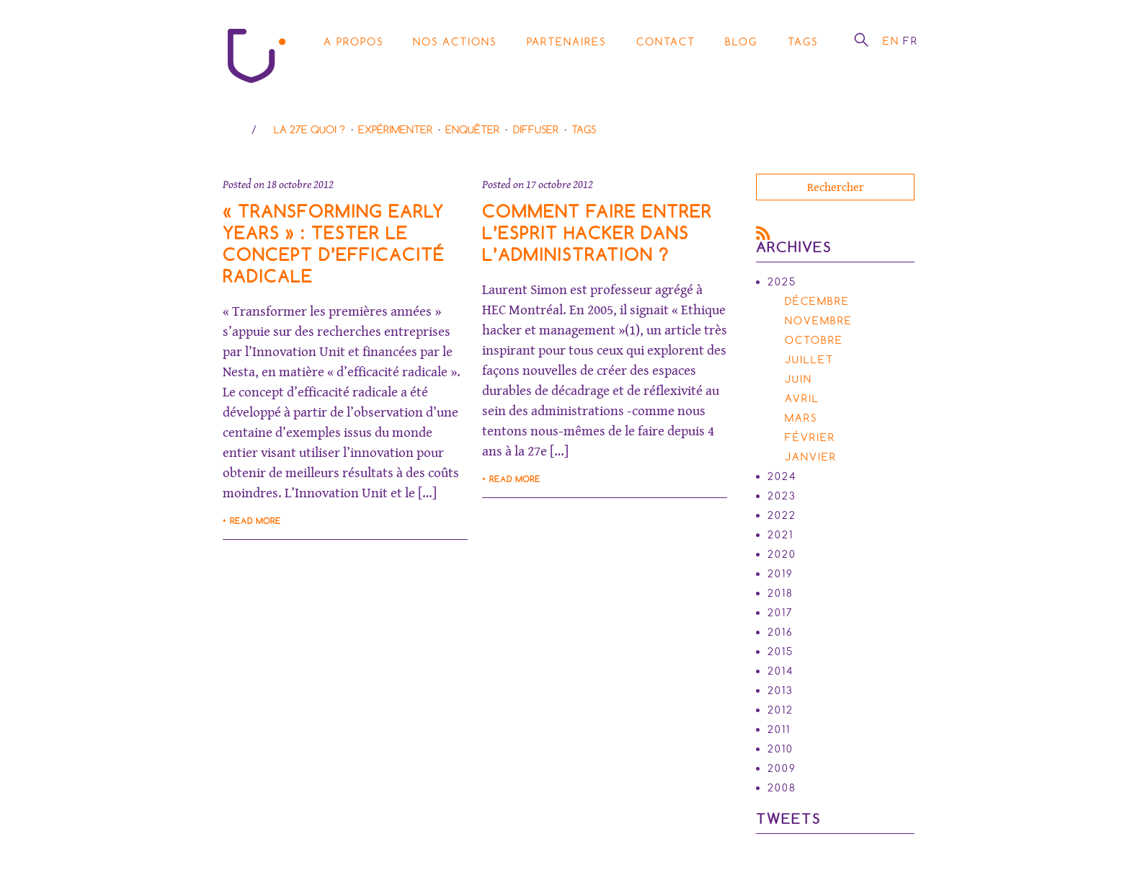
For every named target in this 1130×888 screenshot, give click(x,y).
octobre (814, 340)
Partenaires (566, 41)
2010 (780, 748)
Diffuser (536, 129)
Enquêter (472, 129)
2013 (780, 690)
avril (802, 398)
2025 (782, 281)
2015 (780, 651)
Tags (803, 41)
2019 (780, 573)
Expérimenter (395, 129)
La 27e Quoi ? (309, 129)
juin (798, 379)
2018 (780, 593)
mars (801, 418)
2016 (780, 632)
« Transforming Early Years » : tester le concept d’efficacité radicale (334, 244)
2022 (782, 515)
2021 (780, 534)
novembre (819, 320)
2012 (780, 709)
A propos (353, 41)
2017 (780, 612)
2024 (782, 476)
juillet (809, 359)
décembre (817, 301)
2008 (782, 787)
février (810, 437)
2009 (782, 768)
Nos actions (455, 41)
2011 (779, 729)
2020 (782, 554)
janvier (811, 456)
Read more (255, 521)
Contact (665, 41)
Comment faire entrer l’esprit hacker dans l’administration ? (597, 233)
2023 (782, 495)
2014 (781, 671)
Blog (741, 41)
